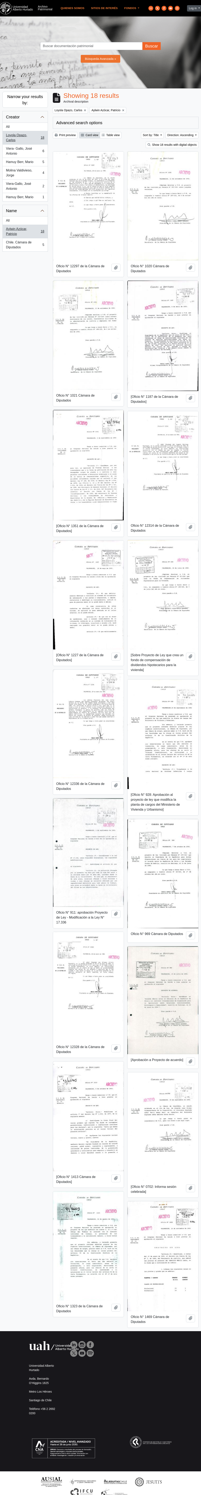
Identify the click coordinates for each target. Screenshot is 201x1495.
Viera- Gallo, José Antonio (25, 151)
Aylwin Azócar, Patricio (25, 231)
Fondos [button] (130, 8)
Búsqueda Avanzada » (100, 58)
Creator (13, 117)
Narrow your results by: (25, 99)
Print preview (65, 135)
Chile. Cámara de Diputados (25, 245)
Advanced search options (79, 122)
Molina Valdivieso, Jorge (25, 173)
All (8, 126)
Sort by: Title (151, 135)
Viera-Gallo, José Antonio (25, 186)
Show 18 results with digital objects (172, 144)
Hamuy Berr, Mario (25, 163)
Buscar (151, 46)
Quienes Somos (72, 8)
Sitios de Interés (104, 8)
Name (11, 210)
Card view (89, 135)
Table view (111, 135)
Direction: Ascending (180, 135)
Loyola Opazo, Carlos (25, 137)
